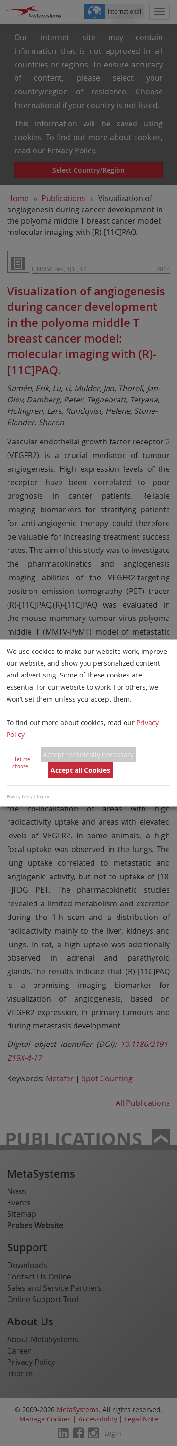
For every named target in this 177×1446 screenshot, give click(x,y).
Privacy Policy (20, 796)
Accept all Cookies (80, 770)
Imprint (44, 796)
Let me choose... (22, 762)
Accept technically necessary (88, 754)
